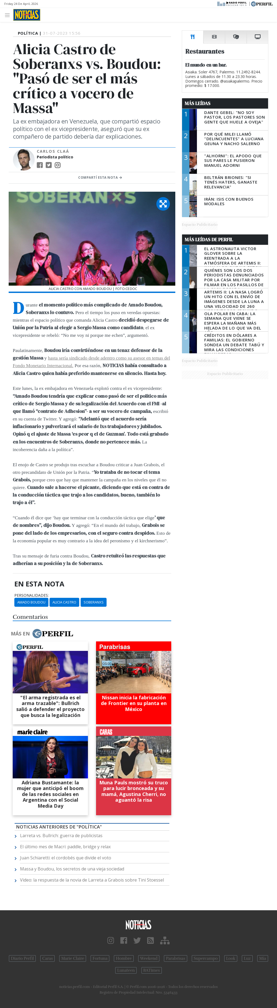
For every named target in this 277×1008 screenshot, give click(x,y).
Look (231, 958)
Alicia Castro (64, 602)
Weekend (149, 958)
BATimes (151, 970)
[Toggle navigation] (8, 14)
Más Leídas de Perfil (209, 239)
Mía (262, 958)
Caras (47, 958)
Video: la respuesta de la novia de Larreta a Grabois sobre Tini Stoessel (92, 880)
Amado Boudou (31, 602)
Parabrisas (175, 958)
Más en (42, 633)
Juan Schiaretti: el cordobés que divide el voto (65, 858)
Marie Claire (72, 958)
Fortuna (100, 958)
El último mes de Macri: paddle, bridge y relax (65, 847)
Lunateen (126, 970)
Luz (247, 958)
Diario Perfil (22, 958)
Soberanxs (94, 602)
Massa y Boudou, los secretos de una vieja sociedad (72, 869)
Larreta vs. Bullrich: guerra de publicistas (61, 836)
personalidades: (31, 595)
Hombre (123, 958)
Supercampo (206, 958)
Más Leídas (197, 103)
